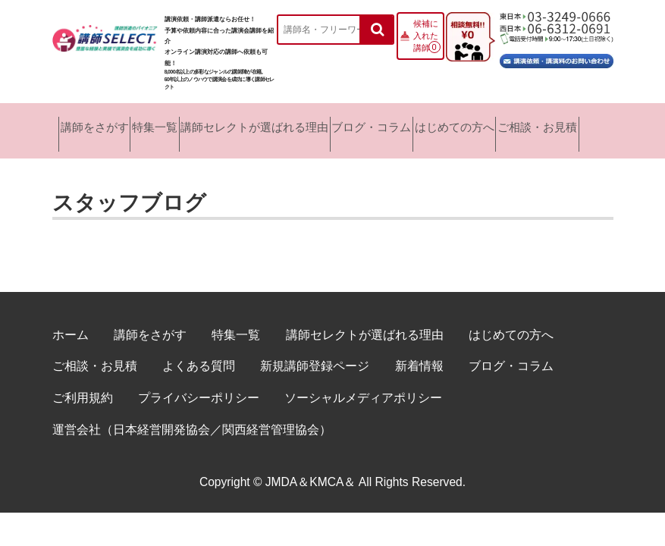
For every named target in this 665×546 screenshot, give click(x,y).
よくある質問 (198, 355)
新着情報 (419, 355)
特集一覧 (153, 125)
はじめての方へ (473, 125)
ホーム (70, 324)
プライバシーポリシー (198, 387)
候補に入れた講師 (425, 35)
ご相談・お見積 (563, 125)
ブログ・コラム (384, 125)
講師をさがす (86, 125)
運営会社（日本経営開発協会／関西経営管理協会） (191, 419)
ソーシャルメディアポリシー (363, 387)
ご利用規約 (82, 387)
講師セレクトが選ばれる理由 (261, 125)
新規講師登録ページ (314, 355)
